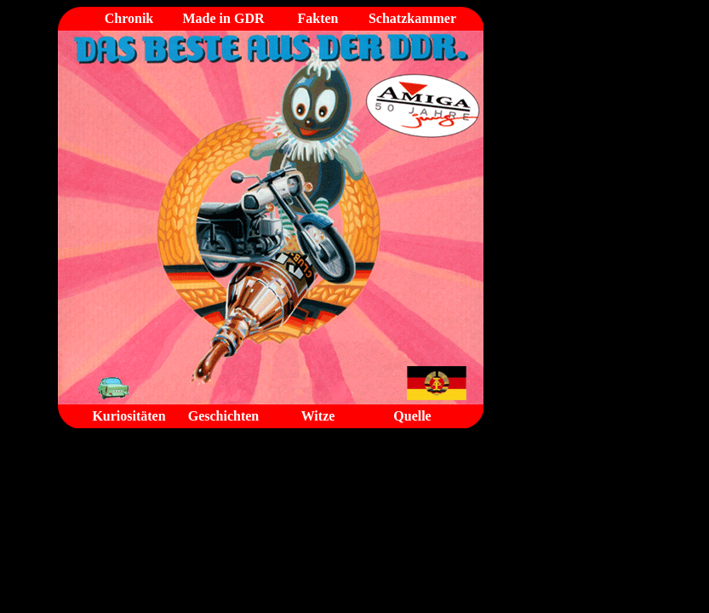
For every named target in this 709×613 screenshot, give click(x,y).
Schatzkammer (412, 18)
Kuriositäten (128, 416)
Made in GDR (224, 18)
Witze (318, 416)
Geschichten (224, 416)
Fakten (318, 18)
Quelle (412, 416)
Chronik (129, 18)
